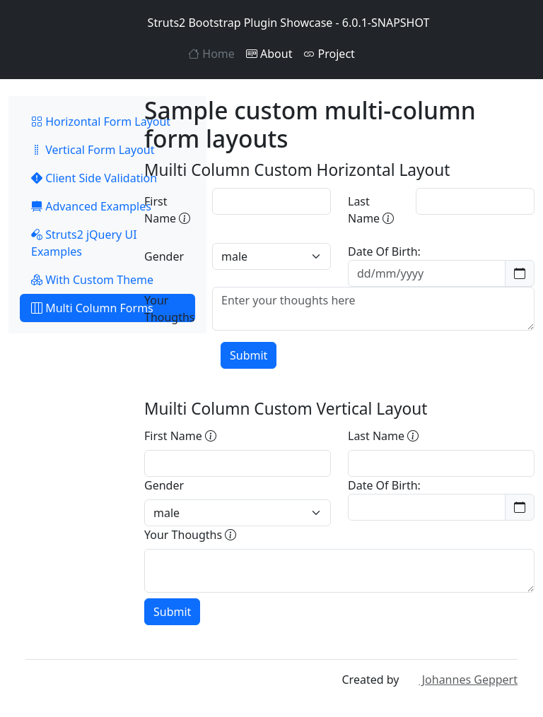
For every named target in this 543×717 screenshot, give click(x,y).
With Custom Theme (92, 280)
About (269, 53)
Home (211, 53)
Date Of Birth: (384, 251)
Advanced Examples (91, 206)
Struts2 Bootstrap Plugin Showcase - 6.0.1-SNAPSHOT (272, 22)
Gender (164, 256)
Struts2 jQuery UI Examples (84, 243)
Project (328, 53)
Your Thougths (169, 308)
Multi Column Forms (92, 308)
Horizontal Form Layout (100, 121)
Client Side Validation (94, 178)
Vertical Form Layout (93, 150)
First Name (167, 210)
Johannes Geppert (460, 679)
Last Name (371, 210)
